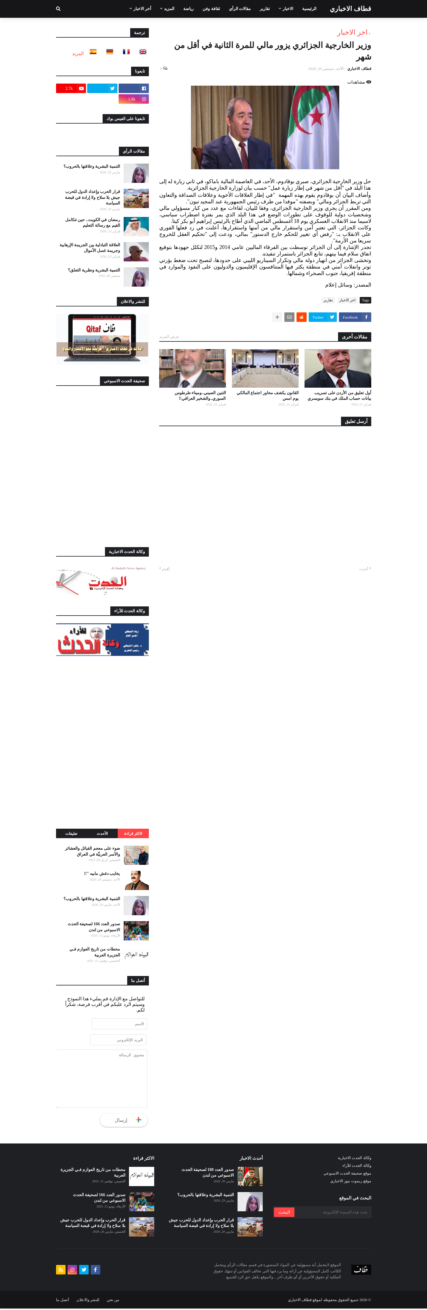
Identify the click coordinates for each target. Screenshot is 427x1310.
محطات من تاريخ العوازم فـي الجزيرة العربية (94, 952)
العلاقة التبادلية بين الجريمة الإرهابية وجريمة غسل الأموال (90, 248)
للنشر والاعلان (88, 1301)
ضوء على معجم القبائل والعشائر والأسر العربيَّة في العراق (92, 851)
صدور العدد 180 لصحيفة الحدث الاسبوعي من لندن (207, 1174)
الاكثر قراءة (133, 833)
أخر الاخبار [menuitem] (142, 9)
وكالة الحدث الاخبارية (354, 1159)
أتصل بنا (62, 1301)
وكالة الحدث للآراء (356, 1167)
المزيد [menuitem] (169, 9)
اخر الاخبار (352, 32)
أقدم (166, 569)
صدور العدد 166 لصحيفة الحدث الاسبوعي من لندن (94, 927)
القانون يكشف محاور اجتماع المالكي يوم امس (268, 396)
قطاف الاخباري (350, 8)
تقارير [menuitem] (265, 9)
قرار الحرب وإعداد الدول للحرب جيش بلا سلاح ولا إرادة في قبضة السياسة (92, 197)
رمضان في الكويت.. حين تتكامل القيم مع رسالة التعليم (92, 223)
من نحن (113, 1301)
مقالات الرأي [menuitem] (240, 9)
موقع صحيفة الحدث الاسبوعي (347, 1174)
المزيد (78, 53)
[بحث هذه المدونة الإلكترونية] (332, 1213)
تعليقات (71, 833)
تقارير (328, 300)
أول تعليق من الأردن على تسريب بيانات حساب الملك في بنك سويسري (339, 396)
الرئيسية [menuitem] (309, 9)
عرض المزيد (169, 336)
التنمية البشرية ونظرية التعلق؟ (94, 270)
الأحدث (102, 833)
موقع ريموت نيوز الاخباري (350, 1182)
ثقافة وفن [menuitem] (211, 9)
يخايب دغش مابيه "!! (102, 873)
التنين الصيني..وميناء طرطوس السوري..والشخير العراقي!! (200, 396)
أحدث (363, 569)
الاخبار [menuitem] (288, 9)
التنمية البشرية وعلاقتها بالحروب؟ (91, 166)
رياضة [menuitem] (188, 9)
